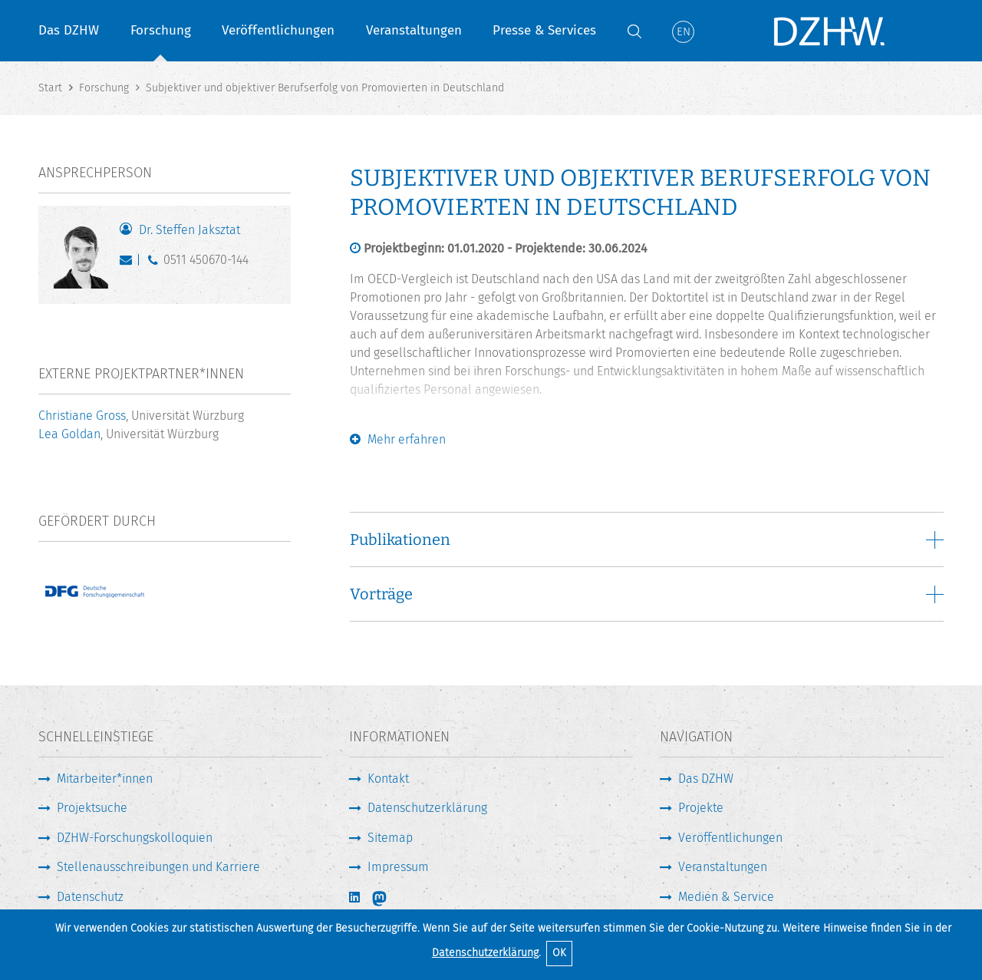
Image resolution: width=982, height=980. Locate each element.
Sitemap (390, 837)
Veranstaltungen (414, 30)
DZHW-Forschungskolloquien (135, 837)
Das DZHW (68, 30)
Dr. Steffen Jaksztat (189, 230)
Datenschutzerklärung (485, 952)
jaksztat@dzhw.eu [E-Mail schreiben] (129, 263)
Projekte (700, 807)
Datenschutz (90, 896)
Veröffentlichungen (278, 30)
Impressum (398, 867)
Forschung (160, 30)
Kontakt (388, 778)
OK (559, 952)
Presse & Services (544, 30)
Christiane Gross (82, 415)
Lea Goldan (69, 434)
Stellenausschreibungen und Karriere (158, 867)
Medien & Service (726, 896)
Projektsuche (92, 807)
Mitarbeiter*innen (105, 778)
